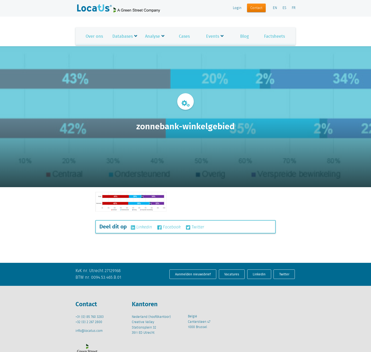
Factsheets (274, 36)
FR (294, 8)
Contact (256, 8)
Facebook (169, 227)
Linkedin (141, 227)
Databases (122, 36)
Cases (184, 36)
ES (284, 8)
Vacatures (231, 274)
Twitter (195, 227)
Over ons (94, 36)
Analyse (152, 36)
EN (275, 8)
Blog (244, 36)
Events (212, 36)
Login (237, 8)
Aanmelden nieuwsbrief (193, 274)
